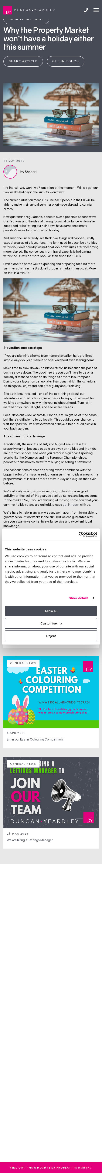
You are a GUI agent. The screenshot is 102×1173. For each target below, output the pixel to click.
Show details (79, 598)
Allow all (51, 611)
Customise (51, 623)
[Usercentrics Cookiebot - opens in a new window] (78, 534)
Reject (51, 636)
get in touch (71, 504)
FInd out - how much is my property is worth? (51, 1167)
